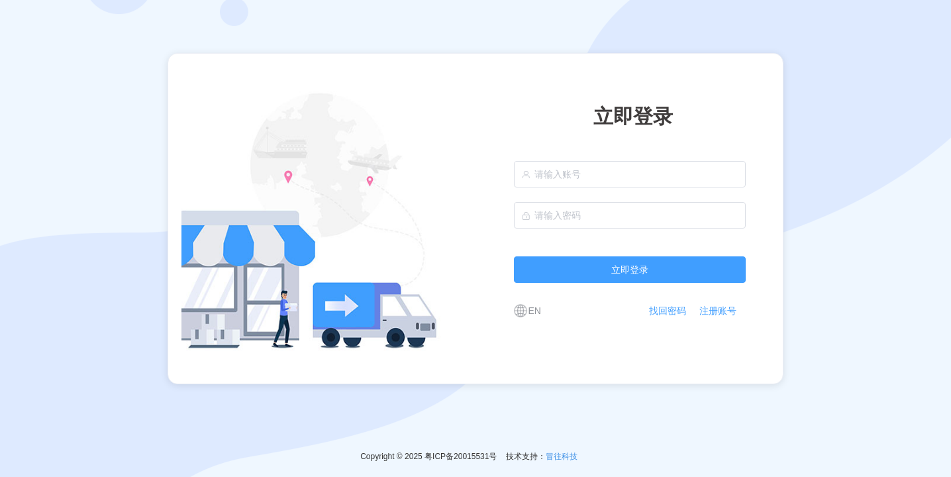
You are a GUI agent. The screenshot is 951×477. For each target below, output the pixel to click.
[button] (525, 310)
